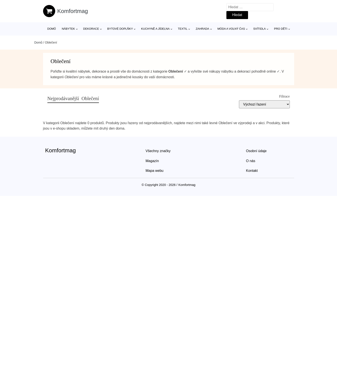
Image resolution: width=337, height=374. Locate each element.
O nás (250, 161)
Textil (182, 28)
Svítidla (259, 28)
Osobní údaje (256, 151)
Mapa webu (155, 170)
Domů (51, 28)
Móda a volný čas (231, 28)
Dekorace (91, 28)
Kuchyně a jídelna (155, 28)
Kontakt (252, 170)
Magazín (152, 161)
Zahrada (202, 28)
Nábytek (68, 28)
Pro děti (280, 28)
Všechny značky (158, 151)
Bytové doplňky (120, 28)
